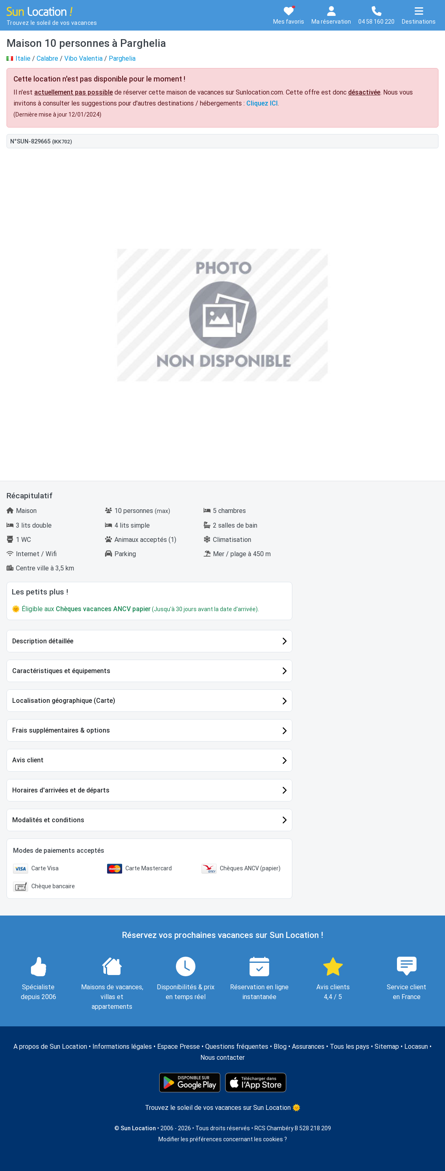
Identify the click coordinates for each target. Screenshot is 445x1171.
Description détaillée (42, 641)
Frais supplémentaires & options (61, 730)
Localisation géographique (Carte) (63, 700)
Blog (280, 1046)
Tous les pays (349, 1046)
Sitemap (387, 1046)
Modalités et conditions (48, 820)
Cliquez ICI (262, 103)
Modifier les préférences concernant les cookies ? (222, 1139)
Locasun (416, 1046)
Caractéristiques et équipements (61, 671)
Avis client (28, 760)
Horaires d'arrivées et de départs (61, 790)
